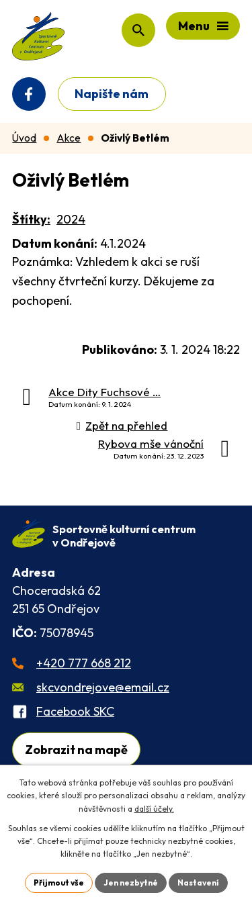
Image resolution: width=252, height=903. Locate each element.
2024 (70, 219)
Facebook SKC (75, 711)
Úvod (24, 138)
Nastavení (198, 882)
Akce (68, 138)
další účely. (154, 809)
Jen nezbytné (130, 882)
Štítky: (31, 219)
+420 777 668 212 (83, 663)
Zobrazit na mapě (76, 749)
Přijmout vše (59, 882)
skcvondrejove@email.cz (102, 687)
